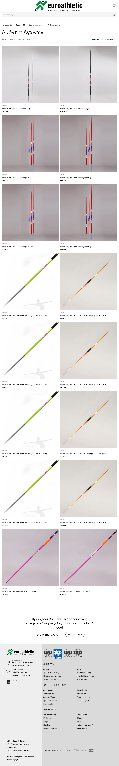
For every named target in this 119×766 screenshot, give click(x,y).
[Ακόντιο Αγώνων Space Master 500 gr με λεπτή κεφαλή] (30, 281)
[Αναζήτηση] (113, 14)
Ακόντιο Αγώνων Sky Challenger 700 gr (17, 246)
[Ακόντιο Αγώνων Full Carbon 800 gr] (88, 74)
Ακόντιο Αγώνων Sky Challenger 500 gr (17, 177)
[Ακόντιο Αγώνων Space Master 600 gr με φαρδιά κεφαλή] (88, 350)
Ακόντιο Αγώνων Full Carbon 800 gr (74, 108)
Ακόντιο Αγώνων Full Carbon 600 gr (16, 108)
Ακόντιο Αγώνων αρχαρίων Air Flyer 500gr (77, 591)
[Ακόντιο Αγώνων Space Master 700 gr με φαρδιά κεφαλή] (88, 419)
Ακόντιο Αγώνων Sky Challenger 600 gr (75, 177)
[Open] (3, 6)
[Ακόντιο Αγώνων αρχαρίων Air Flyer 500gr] (88, 557)
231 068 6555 (17, 669)
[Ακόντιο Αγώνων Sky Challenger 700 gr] (30, 212)
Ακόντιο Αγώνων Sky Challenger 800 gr (75, 246)
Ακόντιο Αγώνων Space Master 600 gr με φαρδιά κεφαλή (83, 384)
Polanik (4, 105)
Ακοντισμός (39, 25)
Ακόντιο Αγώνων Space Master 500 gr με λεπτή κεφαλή (24, 315)
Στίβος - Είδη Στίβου (24, 25)
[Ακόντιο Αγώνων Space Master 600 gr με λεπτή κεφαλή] (30, 350)
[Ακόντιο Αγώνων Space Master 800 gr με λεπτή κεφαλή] (30, 488)
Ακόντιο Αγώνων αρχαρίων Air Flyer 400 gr (19, 591)
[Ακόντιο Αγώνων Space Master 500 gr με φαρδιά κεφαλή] (88, 281)
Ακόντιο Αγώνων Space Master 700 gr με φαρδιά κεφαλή (83, 453)
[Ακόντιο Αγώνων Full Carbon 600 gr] (30, 74)
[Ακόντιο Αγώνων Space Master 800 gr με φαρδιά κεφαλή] (88, 488)
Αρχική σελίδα (7, 25)
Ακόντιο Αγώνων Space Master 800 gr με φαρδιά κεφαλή (83, 522)
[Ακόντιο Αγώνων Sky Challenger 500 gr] (30, 143)
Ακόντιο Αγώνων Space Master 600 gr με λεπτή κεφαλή (24, 384)
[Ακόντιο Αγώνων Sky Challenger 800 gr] (88, 212)
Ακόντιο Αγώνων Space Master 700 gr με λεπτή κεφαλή (24, 453)
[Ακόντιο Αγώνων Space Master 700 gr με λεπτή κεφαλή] (30, 419)
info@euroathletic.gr (21, 675)
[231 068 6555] (8, 671)
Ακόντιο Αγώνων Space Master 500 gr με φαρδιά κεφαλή (83, 315)
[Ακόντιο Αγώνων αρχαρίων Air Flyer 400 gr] (30, 557)
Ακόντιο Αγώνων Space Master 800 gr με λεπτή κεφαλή (24, 522)
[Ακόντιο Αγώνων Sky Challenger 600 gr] (88, 143)
